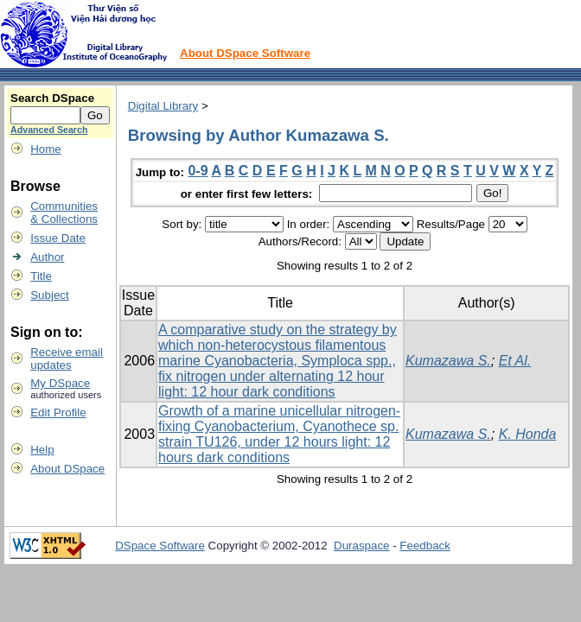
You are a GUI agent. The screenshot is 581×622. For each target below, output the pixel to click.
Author (47, 257)
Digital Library (163, 105)
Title (41, 276)
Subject (49, 295)
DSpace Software (160, 545)
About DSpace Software (245, 53)
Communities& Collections (64, 212)
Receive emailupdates (66, 358)
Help (42, 449)
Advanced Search (48, 129)
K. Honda (528, 434)
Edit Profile (58, 412)
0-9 (198, 170)
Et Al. (515, 360)
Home (45, 149)
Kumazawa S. (448, 360)
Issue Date (58, 238)
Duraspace (361, 545)
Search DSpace (52, 98)
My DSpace (60, 383)
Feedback (424, 545)
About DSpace (67, 468)
